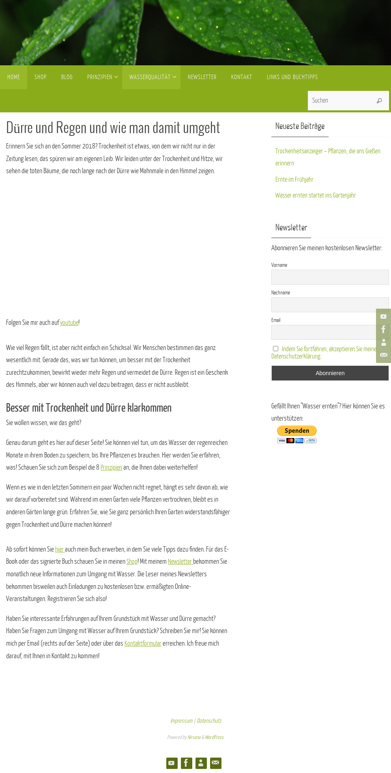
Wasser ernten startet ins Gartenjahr (318, 195)
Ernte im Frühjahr (295, 179)
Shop (132, 561)
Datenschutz (209, 721)
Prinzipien (112, 467)
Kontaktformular (144, 643)
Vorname (279, 265)
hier (60, 549)
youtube (69, 322)
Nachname (280, 293)
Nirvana (193, 737)
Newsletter (182, 561)
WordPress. (214, 737)
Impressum (181, 721)
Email (275, 320)
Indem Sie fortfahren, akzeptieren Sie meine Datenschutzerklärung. (327, 353)
